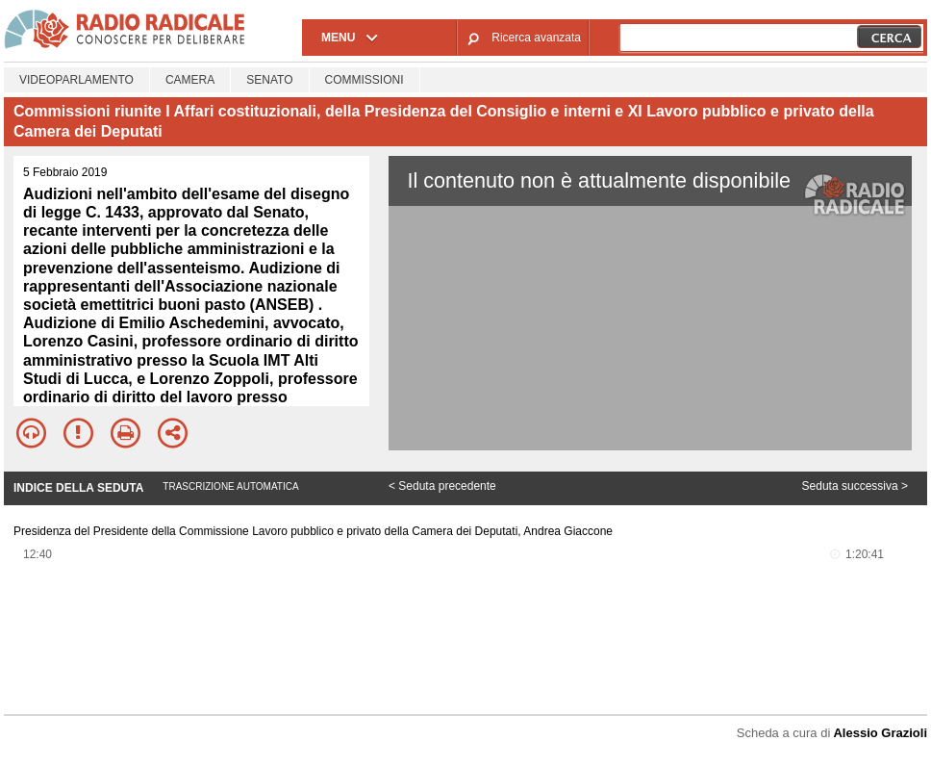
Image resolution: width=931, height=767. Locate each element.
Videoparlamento (76, 80)
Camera (189, 80)
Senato (269, 80)
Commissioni (364, 80)
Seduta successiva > (855, 486)
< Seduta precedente (442, 486)
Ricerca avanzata (536, 37)
